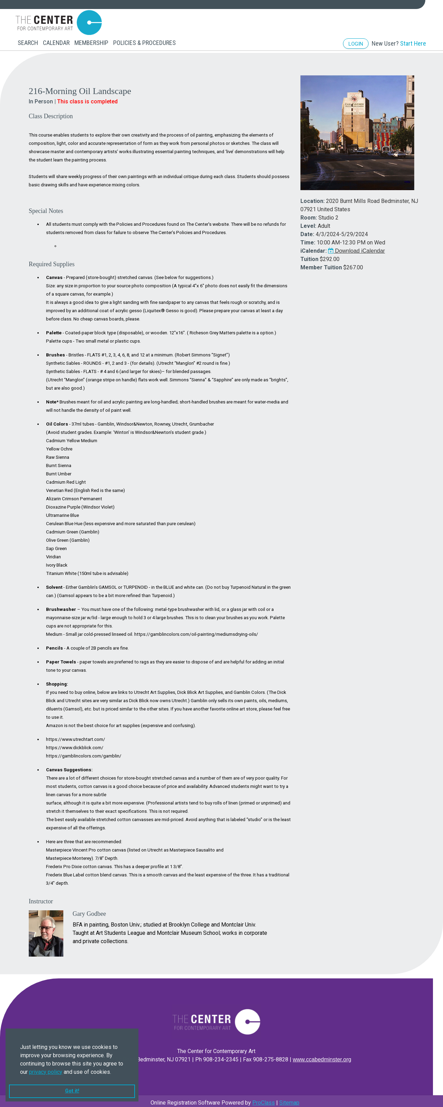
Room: (308, 214)
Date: (307, 230)
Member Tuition (321, 264)
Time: (307, 239)
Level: (308, 222)
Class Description (51, 112)
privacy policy (45, 1072)
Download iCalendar (356, 247)
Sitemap (289, 1099)
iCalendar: (313, 247)
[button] (113, 1072)
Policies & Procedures (144, 42)
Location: (312, 197)
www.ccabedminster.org (322, 1056)
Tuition (309, 255)
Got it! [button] (72, 1091)
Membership (91, 42)
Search (28, 42)
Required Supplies (52, 260)
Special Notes (46, 207)
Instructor (41, 897)
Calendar (56, 42)
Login (356, 44)
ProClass (263, 1099)
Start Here (413, 43)
